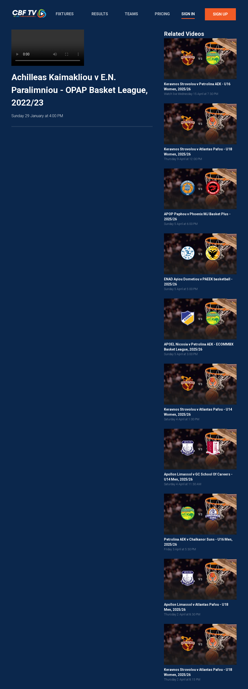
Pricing (162, 14)
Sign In (188, 14)
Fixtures (65, 14)
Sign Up (220, 14)
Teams (131, 14)
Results (100, 14)
